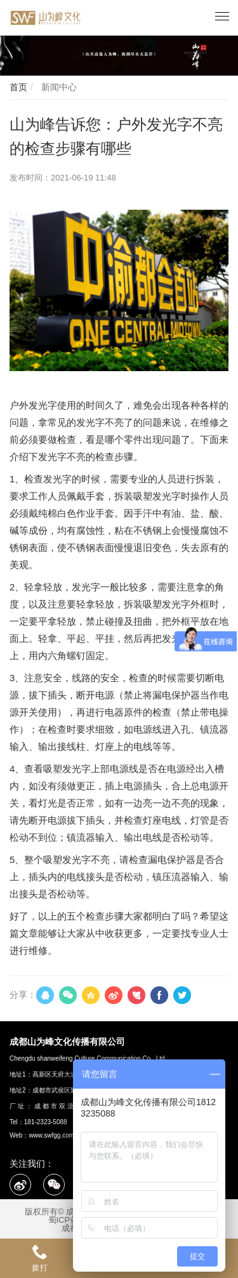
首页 (18, 87)
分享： (23, 994)
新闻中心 (58, 87)
